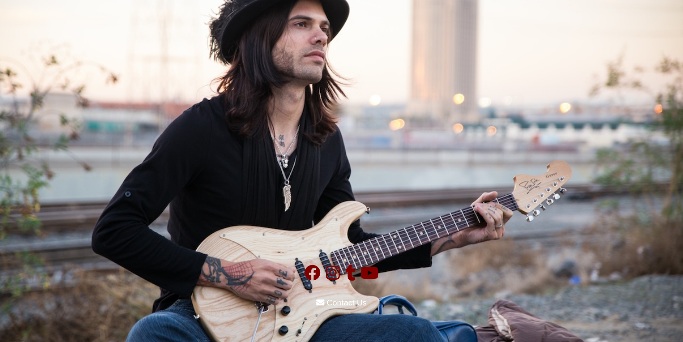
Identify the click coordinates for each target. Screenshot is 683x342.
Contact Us (341, 302)
